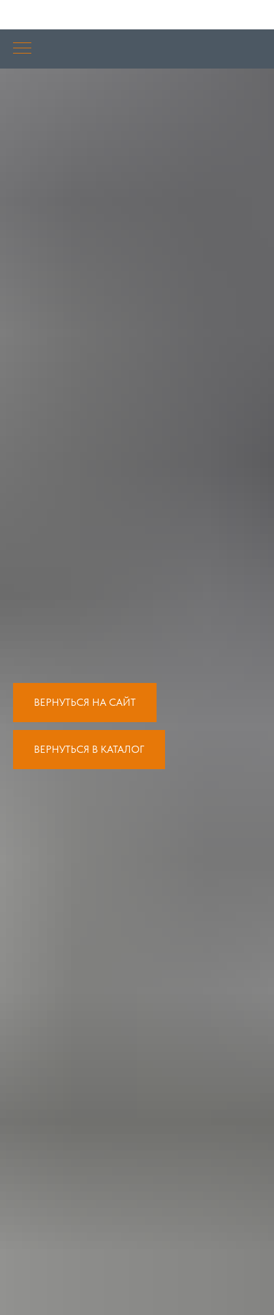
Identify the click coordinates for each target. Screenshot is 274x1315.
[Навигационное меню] (22, 48)
